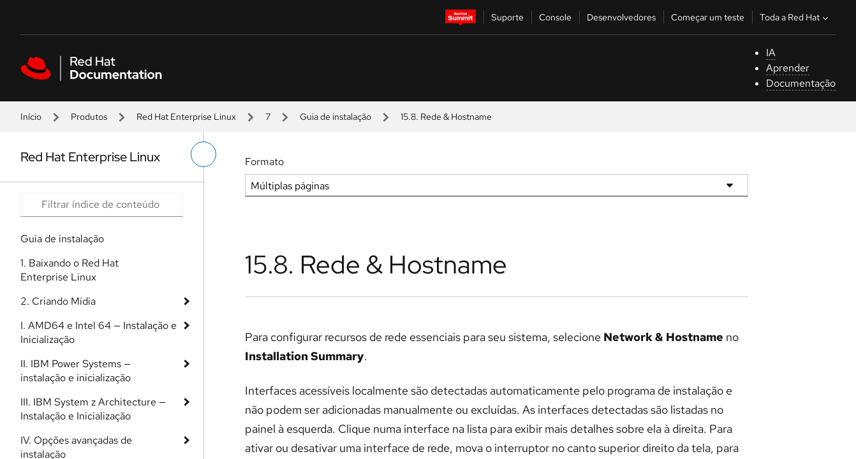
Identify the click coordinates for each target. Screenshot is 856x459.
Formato (264, 161)
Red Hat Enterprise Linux (186, 116)
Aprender (787, 68)
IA (771, 52)
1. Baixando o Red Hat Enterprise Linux (69, 270)
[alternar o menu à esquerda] (203, 154)
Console (555, 17)
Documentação (801, 83)
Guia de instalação (335, 116)
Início (30, 116)
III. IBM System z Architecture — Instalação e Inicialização (93, 409)
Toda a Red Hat (795, 17)
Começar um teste (707, 17)
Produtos (89, 116)
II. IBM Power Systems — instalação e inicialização (75, 370)
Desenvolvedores (621, 17)
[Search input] (101, 205)
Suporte (507, 17)
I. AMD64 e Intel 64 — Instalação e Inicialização (98, 332)
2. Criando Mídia (58, 301)
